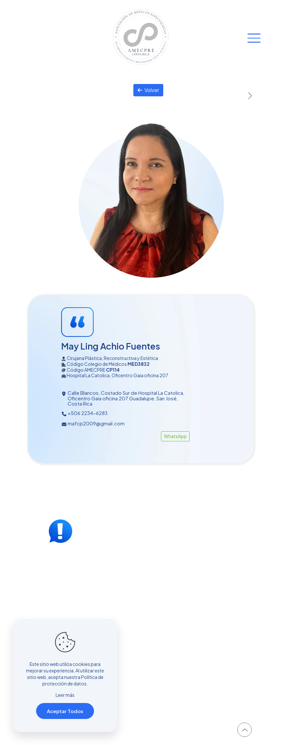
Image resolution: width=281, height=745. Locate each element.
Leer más (65, 695)
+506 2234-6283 (88, 413)
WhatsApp (175, 436)
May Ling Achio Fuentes (110, 346)
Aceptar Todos (65, 711)
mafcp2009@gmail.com (96, 423)
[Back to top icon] (244, 730)
